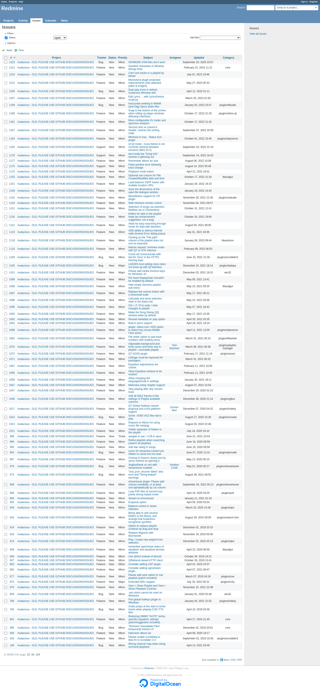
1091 (12, 323)
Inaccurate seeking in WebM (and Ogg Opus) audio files (144, 105)
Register (314, 1)
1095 (12, 306)
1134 (12, 203)
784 (12, 609)
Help (21, 1)
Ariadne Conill (174, 466)
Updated (199, 57)
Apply (9, 50)
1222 (12, 67)
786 (12, 601)
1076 (12, 346)
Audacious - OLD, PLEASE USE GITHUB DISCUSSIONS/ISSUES (55, 62)
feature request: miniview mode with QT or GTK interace (146, 249)
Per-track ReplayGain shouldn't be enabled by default (146, 279)
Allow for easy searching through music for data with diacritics (147, 225)
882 (12, 569)
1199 (12, 105)
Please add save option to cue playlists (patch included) (145, 576)
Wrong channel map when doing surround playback (146, 645)
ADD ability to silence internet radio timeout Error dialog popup (146, 232)
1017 (12, 408)
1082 (12, 338)
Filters (10, 33)
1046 (12, 398)
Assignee (175, 57)
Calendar (50, 20)
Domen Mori (174, 409)
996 (12, 441)
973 (12, 474)
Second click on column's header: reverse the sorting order (143, 130)
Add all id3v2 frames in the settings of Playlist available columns (144, 398)
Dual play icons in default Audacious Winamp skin (142, 91)
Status (12, 37)
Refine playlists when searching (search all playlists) (146, 442)
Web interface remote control (145, 203)
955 (12, 502)
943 (12, 517)
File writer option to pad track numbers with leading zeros (145, 338)
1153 (12, 176)
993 (12, 452)
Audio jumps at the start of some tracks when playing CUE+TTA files (146, 609)
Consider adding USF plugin (144, 564)
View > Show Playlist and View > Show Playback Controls (147, 587)
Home (4, 1)
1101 (12, 272)
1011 (12, 430)
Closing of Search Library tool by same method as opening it (147, 459)
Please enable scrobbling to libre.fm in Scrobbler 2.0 (144, 638)
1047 (12, 390)
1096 (12, 300)
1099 (12, 279)
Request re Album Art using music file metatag (144, 424)
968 (12, 492)
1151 (12, 183)
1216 (12, 74)
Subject (148, 57)
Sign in (304, 1)
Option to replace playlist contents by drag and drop (143, 527)
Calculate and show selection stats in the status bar (145, 300)
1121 (12, 225)
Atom (226, 659)
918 (12, 534)
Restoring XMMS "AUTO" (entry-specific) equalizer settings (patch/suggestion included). (147, 619)
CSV (233, 659)
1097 (12, 293)
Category (228, 57)
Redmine (149, 668)
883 (12, 564)
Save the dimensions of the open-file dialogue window (144, 191)
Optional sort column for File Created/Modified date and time (146, 177)
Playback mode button (141, 171)
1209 (12, 91)
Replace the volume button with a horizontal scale (146, 293)
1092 (12, 319)
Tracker (101, 57)
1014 (12, 417)
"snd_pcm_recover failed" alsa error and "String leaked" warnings (145, 474)
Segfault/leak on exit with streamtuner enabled (142, 466)
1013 (12, 424)
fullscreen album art (139, 633)
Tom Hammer (174, 347)
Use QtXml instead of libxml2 (145, 556)
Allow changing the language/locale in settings (143, 380)
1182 (12, 147)
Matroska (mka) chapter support (146, 385)
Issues (36, 20)
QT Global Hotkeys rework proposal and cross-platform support (144, 408)
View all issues (258, 33)
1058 (12, 379)
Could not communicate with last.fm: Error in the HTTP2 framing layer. (144, 257)
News (64, 20)
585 (12, 627)
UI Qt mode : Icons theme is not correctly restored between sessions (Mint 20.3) (146, 147)
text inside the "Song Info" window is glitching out (143, 155)
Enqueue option (137, 502)
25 (28, 654)
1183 (12, 138)
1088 (12, 330)
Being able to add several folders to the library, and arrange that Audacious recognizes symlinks (142, 517)
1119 (12, 232)
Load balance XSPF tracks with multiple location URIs (146, 184)
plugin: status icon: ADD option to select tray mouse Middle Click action (145, 330)
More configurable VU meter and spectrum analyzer (147, 122)
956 (12, 498)
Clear (21, 50)
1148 (12, 190)
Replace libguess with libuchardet (140, 534)
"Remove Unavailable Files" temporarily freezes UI (144, 628)
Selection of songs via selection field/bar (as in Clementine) (146, 208)
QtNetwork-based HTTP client (145, 560)
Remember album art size (143, 160)
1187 (12, 130)
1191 (12, 121)
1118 (12, 240)
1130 (12, 216)
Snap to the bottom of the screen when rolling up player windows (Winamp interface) (147, 113)
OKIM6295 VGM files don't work (146, 62)
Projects (13, 1)
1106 (12, 257)
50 (32, 654)
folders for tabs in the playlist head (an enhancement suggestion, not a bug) (144, 216)
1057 (12, 385)
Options (11, 43)
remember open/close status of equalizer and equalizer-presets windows (146, 549)
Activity (23, 20)
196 (12, 645)
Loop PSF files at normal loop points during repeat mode (145, 493)
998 (12, 436)
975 (12, 466)
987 (12, 459)
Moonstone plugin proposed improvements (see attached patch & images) (144, 82)
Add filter (194, 37)
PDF (240, 659)
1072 (12, 353)
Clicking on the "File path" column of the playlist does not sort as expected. (145, 240)
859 (12, 594)
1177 (12, 160)
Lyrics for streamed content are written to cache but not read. (146, 452)
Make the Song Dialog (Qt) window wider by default (143, 314)
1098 (12, 286)
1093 (12, 313)
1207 (12, 98)
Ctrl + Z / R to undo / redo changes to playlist (143, 307)
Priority (122, 57)
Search (241, 7)
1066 (12, 372)
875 (12, 581)
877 (12, 576)
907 (12, 560)
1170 (12, 171)
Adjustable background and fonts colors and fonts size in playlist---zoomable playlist (144, 346)
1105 (12, 265)
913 (12, 541)
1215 (12, 82)
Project (56, 57)
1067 (12, 365)
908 (12, 556)
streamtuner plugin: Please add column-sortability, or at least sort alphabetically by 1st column (147, 484)
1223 (12, 62)
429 (12, 638)
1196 (12, 113)
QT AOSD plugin (138, 353)
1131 (12, 208)
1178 (12, 155)
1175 (12, 166)
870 (12, 587)
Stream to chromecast (141, 498)
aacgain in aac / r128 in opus (144, 436)
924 (12, 527)
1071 (12, 359)
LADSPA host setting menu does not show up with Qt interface (147, 266)
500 (12, 633)
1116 (12, 248)
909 (12, 549)
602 (12, 619)
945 (12, 507)
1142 (12, 197)
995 (12, 447)
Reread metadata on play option (146, 319)
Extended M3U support (141, 581)
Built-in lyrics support (140, 323)
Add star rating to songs (142, 447)
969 (12, 484)
